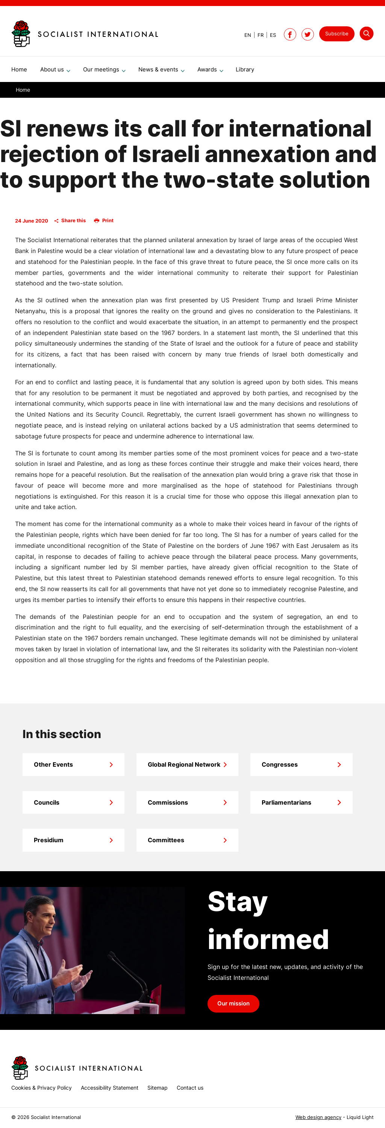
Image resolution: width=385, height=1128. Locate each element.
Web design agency (318, 1117)
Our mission (233, 1006)
